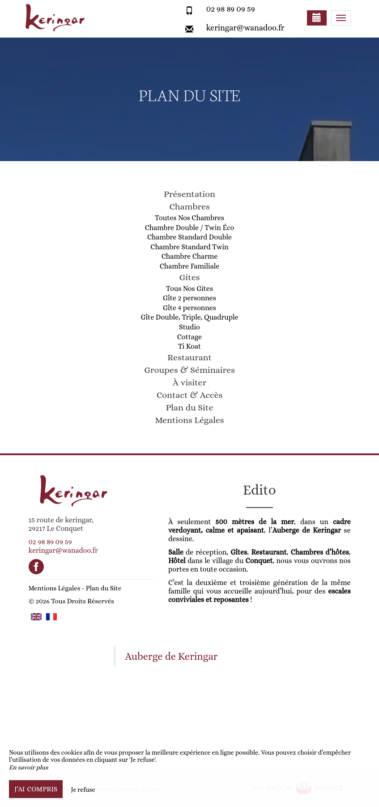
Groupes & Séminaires (189, 370)
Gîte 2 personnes (189, 298)
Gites (189, 277)
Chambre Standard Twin (189, 247)
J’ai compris (35, 789)
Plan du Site (189, 407)
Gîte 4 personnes (189, 307)
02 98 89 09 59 (230, 8)
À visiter (189, 382)
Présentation (189, 194)
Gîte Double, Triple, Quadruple (189, 317)
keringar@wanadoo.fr (245, 27)
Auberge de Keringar (171, 656)
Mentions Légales (189, 420)
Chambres (189, 206)
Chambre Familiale (190, 266)
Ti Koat (189, 346)
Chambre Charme (190, 256)
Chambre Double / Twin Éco (189, 227)
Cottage (189, 337)
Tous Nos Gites (189, 288)
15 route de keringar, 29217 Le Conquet (61, 524)
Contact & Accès (190, 395)
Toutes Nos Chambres (189, 217)
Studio (189, 327)
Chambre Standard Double (189, 237)
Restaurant (189, 357)
